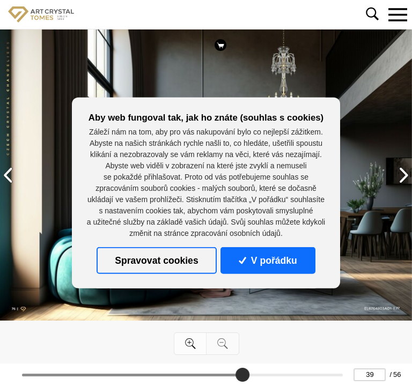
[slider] (242, 375)
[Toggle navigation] (397, 14)
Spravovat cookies (156, 260)
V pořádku (268, 260)
